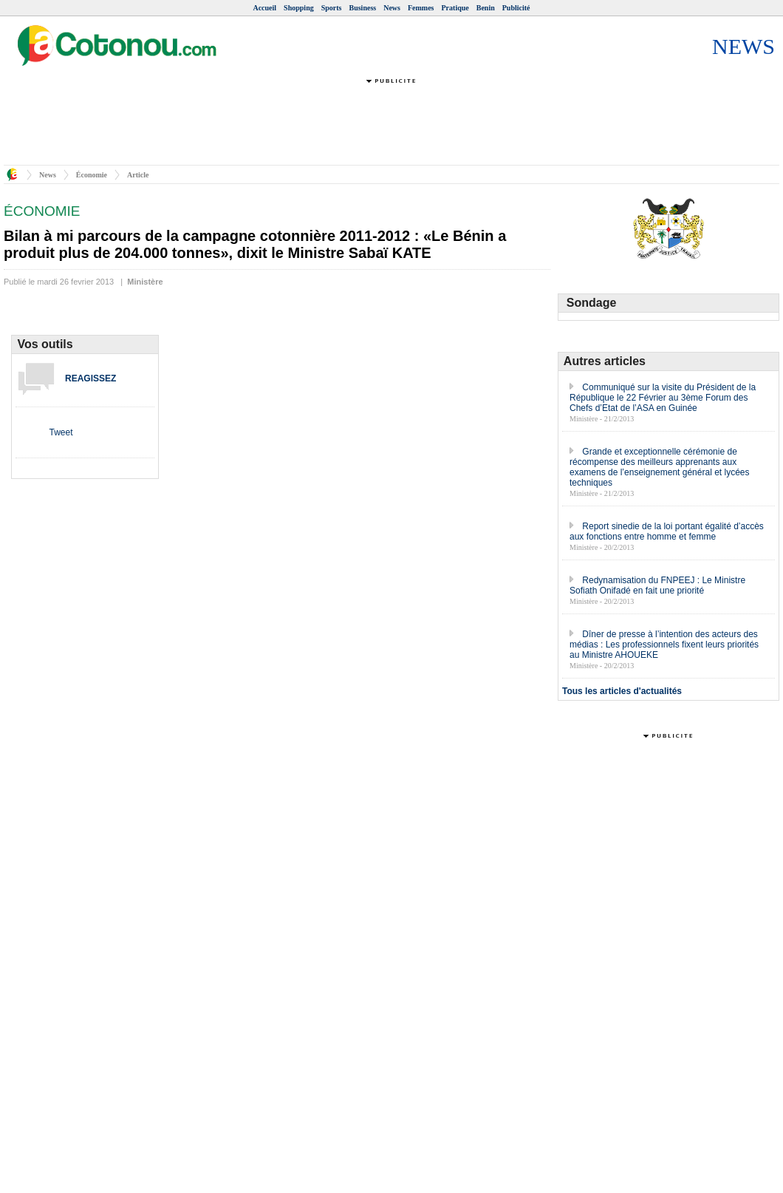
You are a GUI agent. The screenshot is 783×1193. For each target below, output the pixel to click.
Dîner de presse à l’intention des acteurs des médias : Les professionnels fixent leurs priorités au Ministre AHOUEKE (664, 644)
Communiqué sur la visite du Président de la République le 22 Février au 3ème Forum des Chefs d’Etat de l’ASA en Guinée (663, 397)
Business (363, 8)
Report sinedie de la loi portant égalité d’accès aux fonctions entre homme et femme (667, 531)
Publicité (516, 8)
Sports (331, 8)
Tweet (60, 432)
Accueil (264, 8)
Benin (485, 8)
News (391, 8)
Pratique (455, 8)
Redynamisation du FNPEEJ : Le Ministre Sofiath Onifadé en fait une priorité (657, 585)
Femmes (421, 8)
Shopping (299, 8)
